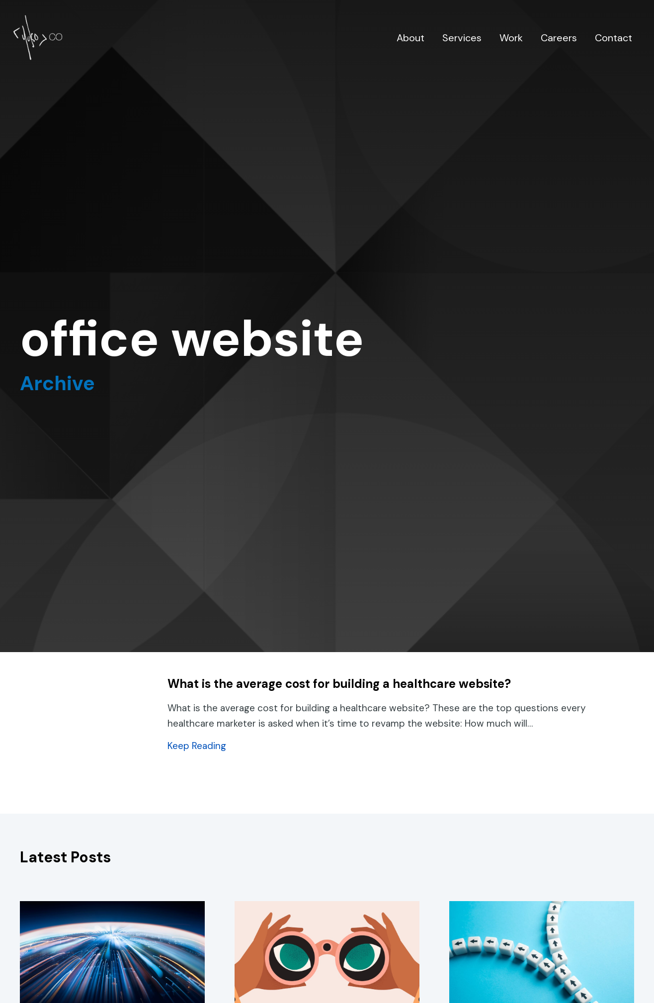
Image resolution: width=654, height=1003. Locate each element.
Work (511, 37)
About (410, 37)
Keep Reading (196, 746)
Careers (559, 37)
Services (462, 37)
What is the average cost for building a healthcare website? (339, 683)
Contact (613, 37)
